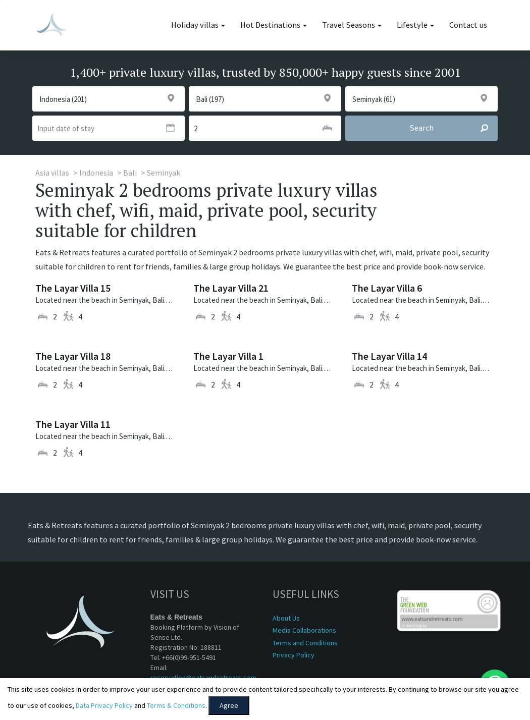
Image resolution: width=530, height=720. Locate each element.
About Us (286, 618)
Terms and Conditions (305, 642)
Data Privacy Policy (104, 705)
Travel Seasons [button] (352, 25)
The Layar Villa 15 (73, 288)
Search (453, 128)
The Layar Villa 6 (387, 288)
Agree (229, 705)
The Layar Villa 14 (389, 356)
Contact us (468, 25)
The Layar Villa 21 (231, 288)
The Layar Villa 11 (73, 424)
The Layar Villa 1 (228, 356)
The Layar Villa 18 (73, 356)
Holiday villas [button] (198, 25)
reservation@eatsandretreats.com (203, 677)
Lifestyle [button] (415, 25)
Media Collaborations (304, 630)
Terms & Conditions (176, 705)
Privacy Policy (293, 654)
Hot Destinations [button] (273, 25)
